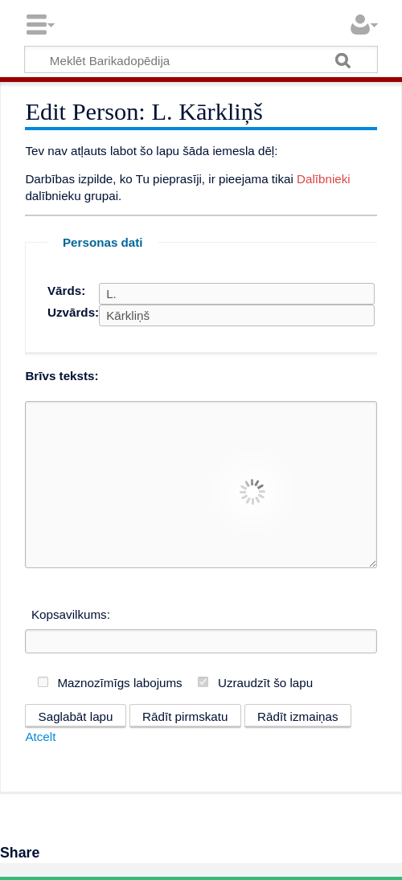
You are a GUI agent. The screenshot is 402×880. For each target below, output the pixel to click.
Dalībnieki (324, 179)
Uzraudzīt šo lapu (265, 683)
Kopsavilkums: (70, 614)
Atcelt (40, 736)
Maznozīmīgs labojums (119, 683)
